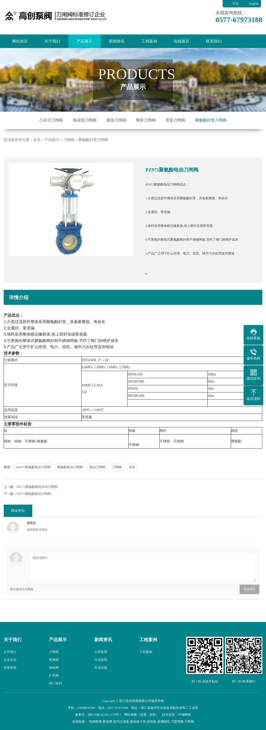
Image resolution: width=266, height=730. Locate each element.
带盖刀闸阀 (175, 120)
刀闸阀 (68, 164)
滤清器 (151, 721)
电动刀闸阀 (97, 491)
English (254, 3)
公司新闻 (100, 676)
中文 (236, 3)
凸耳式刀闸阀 (51, 120)
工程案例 (149, 41)
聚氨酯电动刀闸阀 (70, 491)
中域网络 (184, 714)
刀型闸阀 (177, 721)
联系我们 (214, 41)
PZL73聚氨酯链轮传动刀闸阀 (37, 511)
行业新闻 (100, 683)
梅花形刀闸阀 (85, 120)
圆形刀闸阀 (116, 120)
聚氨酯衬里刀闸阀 (211, 120)
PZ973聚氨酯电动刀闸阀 (33, 491)
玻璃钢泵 (163, 721)
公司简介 (10, 676)
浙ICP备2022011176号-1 (104, 714)
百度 (143, 714)
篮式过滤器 (121, 721)
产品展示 (84, 41)
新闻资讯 (117, 41)
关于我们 (52, 41)
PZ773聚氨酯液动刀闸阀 (34, 518)
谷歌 (152, 714)
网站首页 (20, 41)
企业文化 (10, 683)
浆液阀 (54, 683)
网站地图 (130, 714)
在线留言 (181, 41)
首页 (37, 164)
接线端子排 (138, 721)
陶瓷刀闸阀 (146, 120)
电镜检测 (95, 721)
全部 (132, 491)
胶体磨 (107, 721)
